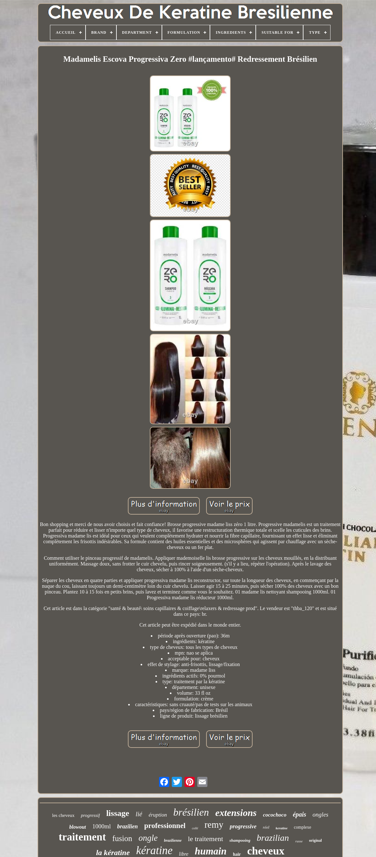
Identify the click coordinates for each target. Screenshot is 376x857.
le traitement (205, 839)
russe (299, 841)
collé (195, 828)
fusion (122, 838)
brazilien (127, 826)
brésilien (191, 812)
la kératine (113, 852)
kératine (154, 850)
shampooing (239, 840)
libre (184, 854)
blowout (77, 827)
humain (210, 851)
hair (237, 854)
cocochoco (275, 815)
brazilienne (172, 840)
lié (139, 814)
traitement (82, 837)
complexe (302, 827)
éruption (158, 815)
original (315, 840)
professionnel (164, 826)
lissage (117, 813)
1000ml (101, 826)
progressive (243, 826)
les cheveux (63, 815)
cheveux (265, 851)
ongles (321, 814)
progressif (90, 815)
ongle (147, 838)
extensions (236, 812)
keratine (282, 828)
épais (299, 814)
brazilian (273, 838)
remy (214, 824)
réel (266, 827)
